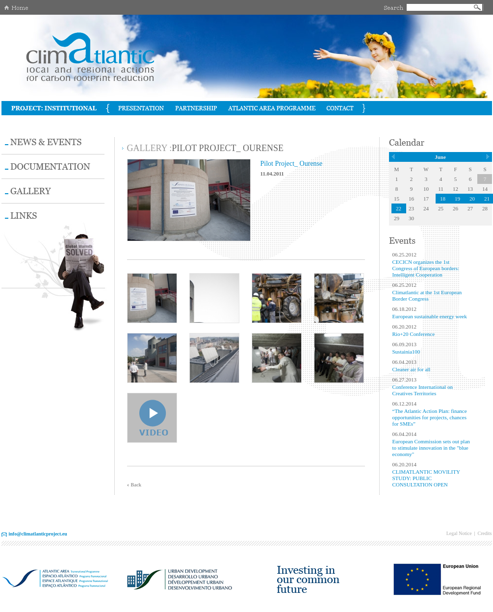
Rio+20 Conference (413, 334)
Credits (485, 533)
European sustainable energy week (429, 316)
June (440, 157)
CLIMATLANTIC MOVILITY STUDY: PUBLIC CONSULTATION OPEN (426, 478)
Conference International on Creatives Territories (422, 390)
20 (472, 199)
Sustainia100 (406, 352)
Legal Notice (459, 533)
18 (442, 199)
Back (136, 484)
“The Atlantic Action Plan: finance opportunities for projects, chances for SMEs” (429, 417)
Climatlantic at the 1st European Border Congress (427, 295)
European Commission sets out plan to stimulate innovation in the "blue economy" (431, 447)
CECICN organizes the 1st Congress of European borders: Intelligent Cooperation (426, 268)
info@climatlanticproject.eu (38, 533)
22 (398, 208)
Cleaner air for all (411, 369)
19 (457, 199)
